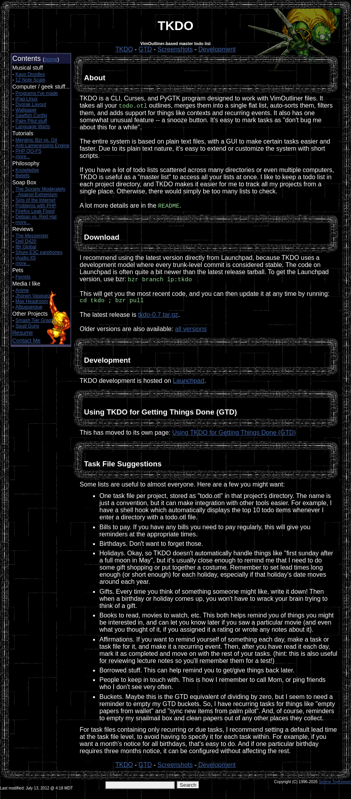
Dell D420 (25, 241)
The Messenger (31, 236)
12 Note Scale (30, 80)
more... (22, 156)
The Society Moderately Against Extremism (40, 191)
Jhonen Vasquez (33, 296)
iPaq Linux (26, 99)
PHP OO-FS (28, 151)
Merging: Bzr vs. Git (36, 140)
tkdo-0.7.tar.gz (158, 317)
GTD (145, 49)
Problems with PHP (35, 205)
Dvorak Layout (30, 104)
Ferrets (22, 277)
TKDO (124, 49)
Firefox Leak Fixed (35, 211)
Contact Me (26, 340)
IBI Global (25, 247)
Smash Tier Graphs (35, 320)
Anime (22, 290)
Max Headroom (31, 301)
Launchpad (188, 383)
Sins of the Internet (35, 200)
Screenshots (175, 49)
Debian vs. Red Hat (36, 217)
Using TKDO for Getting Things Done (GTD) (234, 435)
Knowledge (27, 170)
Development (216, 49)
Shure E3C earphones (39, 252)
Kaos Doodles (30, 74)
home (50, 59)
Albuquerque (28, 307)
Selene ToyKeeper (335, 784)
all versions (191, 331)
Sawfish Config (31, 115)
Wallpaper (26, 110)
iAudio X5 (25, 258)
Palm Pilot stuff (31, 121)
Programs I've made (36, 93)
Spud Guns (27, 326)
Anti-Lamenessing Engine (42, 145)
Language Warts (32, 126)
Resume (22, 332)
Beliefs (22, 175)
